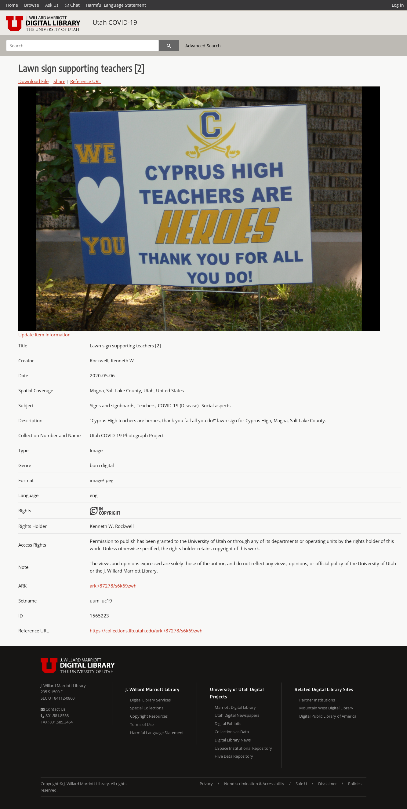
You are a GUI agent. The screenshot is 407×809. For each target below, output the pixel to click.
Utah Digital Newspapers (237, 715)
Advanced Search (203, 46)
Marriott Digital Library (235, 707)
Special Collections (146, 708)
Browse (31, 5)
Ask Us (52, 5)
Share (59, 81)
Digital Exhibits (228, 723)
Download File (33, 81)
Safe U (301, 783)
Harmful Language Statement (116, 5)
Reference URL (85, 81)
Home (12, 5)
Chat (72, 5)
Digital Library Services (150, 700)
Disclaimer (327, 783)
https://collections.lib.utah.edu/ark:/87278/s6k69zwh (146, 631)
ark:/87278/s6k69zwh (113, 586)
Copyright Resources (149, 716)
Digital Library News (233, 740)
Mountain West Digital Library (326, 708)
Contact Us (53, 709)
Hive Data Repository (234, 756)
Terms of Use (142, 724)
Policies (355, 783)
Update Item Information (44, 334)
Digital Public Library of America (327, 716)
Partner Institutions (317, 700)
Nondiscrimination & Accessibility (254, 783)
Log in (398, 5)
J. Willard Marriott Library (63, 685)
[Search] (82, 45)
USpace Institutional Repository (243, 748)
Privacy (206, 783)
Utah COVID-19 (115, 22)
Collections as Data (232, 731)
